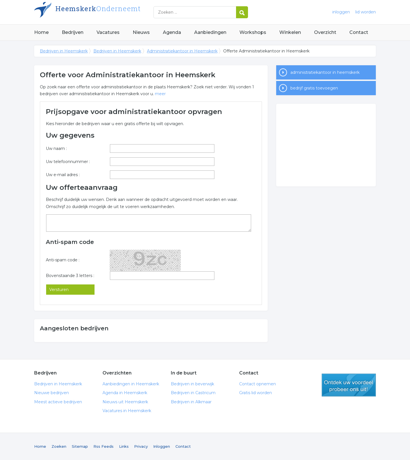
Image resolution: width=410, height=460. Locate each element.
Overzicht (325, 32)
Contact (358, 32)
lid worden (365, 12)
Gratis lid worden (255, 392)
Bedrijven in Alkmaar (191, 401)
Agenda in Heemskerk (124, 392)
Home (41, 32)
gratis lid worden (349, 385)
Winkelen (290, 32)
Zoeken (59, 446)
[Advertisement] (326, 145)
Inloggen (161, 446)
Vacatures (108, 32)
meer (160, 93)
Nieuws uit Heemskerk (125, 401)
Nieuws (141, 32)
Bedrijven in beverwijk (192, 383)
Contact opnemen (257, 383)
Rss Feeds (103, 446)
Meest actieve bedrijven (58, 401)
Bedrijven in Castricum (193, 392)
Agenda (172, 32)
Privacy (141, 446)
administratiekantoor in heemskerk (325, 72)
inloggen (341, 12)
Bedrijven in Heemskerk (105, 12)
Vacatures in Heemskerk (126, 410)
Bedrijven (72, 32)
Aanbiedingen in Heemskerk (130, 383)
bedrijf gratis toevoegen (314, 88)
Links (124, 446)
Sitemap (80, 446)
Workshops (252, 32)
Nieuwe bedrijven (51, 392)
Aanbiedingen (210, 32)
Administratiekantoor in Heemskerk (182, 51)
